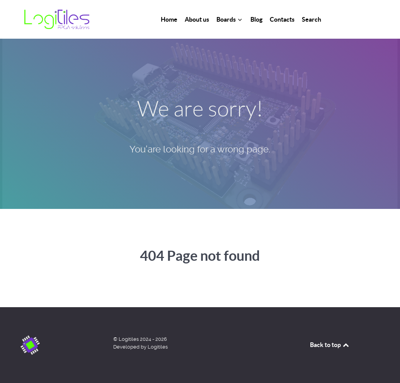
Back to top (330, 344)
